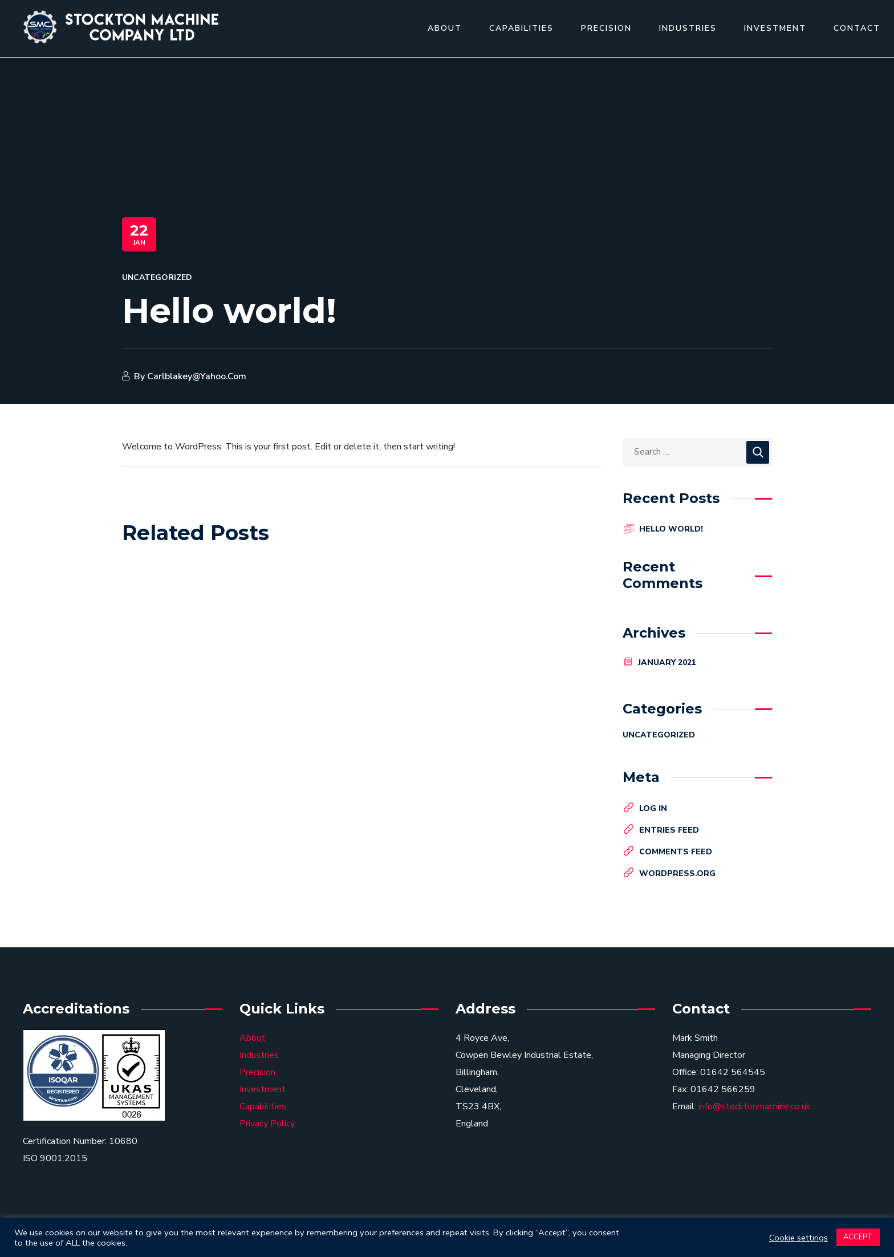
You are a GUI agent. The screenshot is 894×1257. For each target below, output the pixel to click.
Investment (262, 1089)
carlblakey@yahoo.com (196, 376)
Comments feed (675, 851)
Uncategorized (157, 277)
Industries (259, 1055)
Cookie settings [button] (798, 1237)
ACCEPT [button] (858, 1237)
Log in (653, 808)
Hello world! (671, 529)
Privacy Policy (267, 1123)
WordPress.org (677, 873)
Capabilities (262, 1106)
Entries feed (669, 830)
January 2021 (667, 662)
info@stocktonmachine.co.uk (754, 1106)
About (252, 1038)
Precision (257, 1072)
